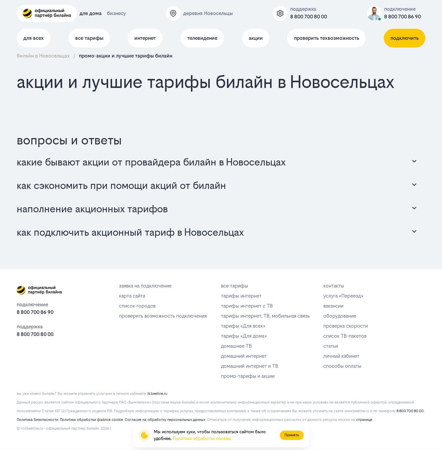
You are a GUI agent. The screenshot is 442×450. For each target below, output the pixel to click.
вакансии (333, 306)
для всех (33, 38)
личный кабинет (341, 356)
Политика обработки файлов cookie (91, 420)
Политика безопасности (37, 420)
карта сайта (132, 296)
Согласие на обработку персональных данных (165, 420)
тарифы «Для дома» (243, 336)
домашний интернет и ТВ (249, 366)
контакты (333, 286)
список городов (137, 306)
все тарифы (89, 38)
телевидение (202, 38)
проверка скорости (345, 326)
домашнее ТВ (236, 346)
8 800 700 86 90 (402, 16)
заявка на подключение (145, 286)
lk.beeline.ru (157, 393)
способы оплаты (342, 366)
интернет (145, 38)
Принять (292, 435)
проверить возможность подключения (163, 316)
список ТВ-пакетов (344, 336)
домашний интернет (244, 356)
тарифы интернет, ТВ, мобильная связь (265, 316)
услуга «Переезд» (343, 296)
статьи (330, 346)
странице (364, 420)
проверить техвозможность (326, 38)
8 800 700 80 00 (308, 16)
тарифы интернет (241, 296)
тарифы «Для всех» (243, 326)
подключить (405, 38)
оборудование (339, 316)
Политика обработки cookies (202, 438)
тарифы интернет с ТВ (247, 306)
